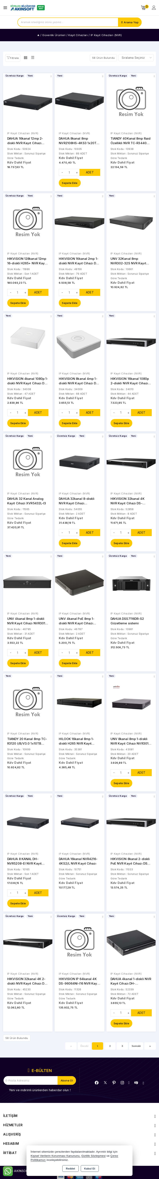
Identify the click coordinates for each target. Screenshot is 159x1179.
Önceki (84, 1047)
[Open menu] (6, 8)
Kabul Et (89, 1168)
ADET (90, 172)
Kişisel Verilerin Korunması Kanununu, (56, 1155)
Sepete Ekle (69, 183)
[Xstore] (27, 8)
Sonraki (136, 1047)
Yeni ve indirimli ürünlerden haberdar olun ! (40, 1092)
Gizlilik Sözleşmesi (93, 1155)
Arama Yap (131, 22)
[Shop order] (136, 57)
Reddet (70, 1168)
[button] (12, 58)
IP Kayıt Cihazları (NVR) (22, 133)
